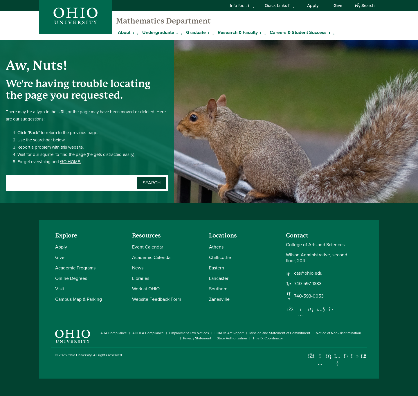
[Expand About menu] (134, 32)
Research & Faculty (238, 32)
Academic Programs (75, 267)
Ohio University (79, 355)
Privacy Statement (197, 338)
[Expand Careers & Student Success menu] (331, 32)
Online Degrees (71, 278)
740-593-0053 (309, 296)
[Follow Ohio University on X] (346, 356)
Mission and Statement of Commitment (279, 333)
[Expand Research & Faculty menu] (262, 32)
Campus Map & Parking (78, 299)
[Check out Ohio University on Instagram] (320, 363)
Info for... (242, 5)
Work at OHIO (146, 288)
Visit (59, 288)
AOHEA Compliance (148, 333)
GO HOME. (70, 162)
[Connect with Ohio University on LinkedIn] (328, 356)
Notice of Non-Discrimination (338, 333)
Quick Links (279, 5)
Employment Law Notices (189, 333)
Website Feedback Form (156, 299)
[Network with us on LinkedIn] (310, 309)
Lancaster (218, 278)
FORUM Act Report (229, 333)
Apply (312, 5)
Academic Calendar (152, 257)
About (124, 32)
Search (364, 5)
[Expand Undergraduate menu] (178, 32)
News (137, 267)
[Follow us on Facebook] (290, 309)
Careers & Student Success (298, 32)
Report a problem (34, 147)
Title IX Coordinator (268, 338)
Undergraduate (158, 32)
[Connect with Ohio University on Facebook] (311, 356)
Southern (218, 288)
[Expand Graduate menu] (210, 32)
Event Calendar (147, 247)
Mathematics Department (163, 21)
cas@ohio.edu (308, 273)
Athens (216, 247)
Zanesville (219, 299)
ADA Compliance (113, 333)
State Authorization (232, 338)
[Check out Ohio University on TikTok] (354, 356)
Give (338, 5)
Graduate (196, 32)
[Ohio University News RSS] (363, 356)
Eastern (216, 267)
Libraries (140, 278)
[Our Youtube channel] (320, 309)
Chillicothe (220, 257)
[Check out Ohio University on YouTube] (337, 359)
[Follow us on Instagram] (300, 313)
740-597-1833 (308, 284)
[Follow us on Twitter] (331, 309)
